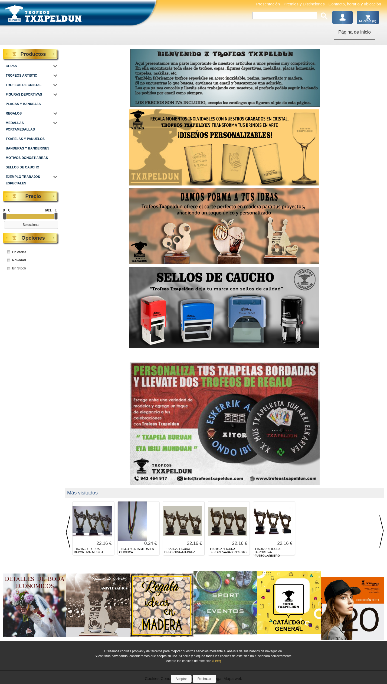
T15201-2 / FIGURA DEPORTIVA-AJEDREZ (179, 550)
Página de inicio (354, 32)
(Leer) (216, 661)
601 (48, 210)
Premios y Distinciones (304, 4)
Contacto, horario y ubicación (355, 4)
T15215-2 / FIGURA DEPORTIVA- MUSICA (88, 550)
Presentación (268, 4)
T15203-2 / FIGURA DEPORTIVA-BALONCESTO (228, 550)
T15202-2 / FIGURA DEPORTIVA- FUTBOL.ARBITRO (267, 552)
